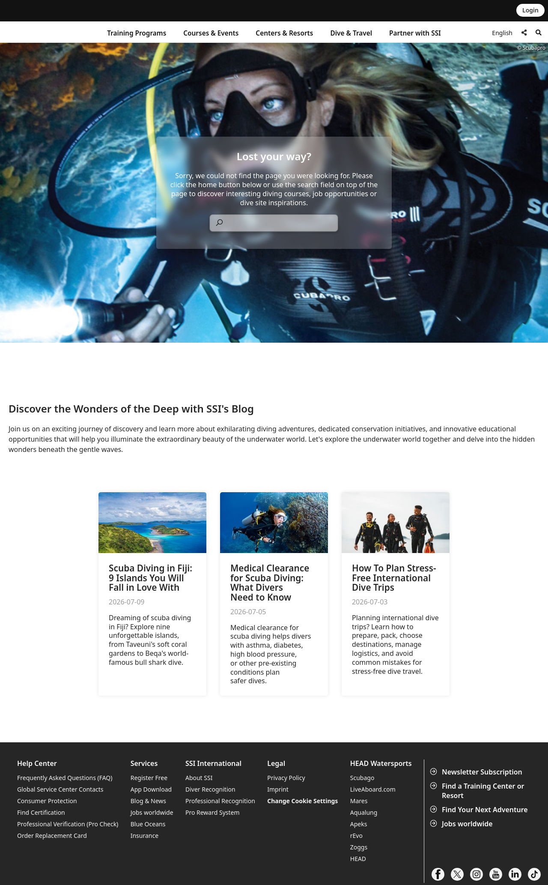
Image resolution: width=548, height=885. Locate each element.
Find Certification (41, 812)
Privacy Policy (286, 778)
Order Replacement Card (52, 835)
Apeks (358, 824)
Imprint (278, 789)
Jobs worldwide (462, 823)
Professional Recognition (220, 801)
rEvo (356, 835)
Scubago (362, 778)
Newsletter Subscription (477, 772)
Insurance (144, 835)
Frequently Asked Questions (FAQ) (65, 778)
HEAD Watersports (381, 763)
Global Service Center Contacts (60, 789)
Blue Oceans (148, 824)
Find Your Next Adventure (480, 809)
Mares (359, 801)
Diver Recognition (210, 789)
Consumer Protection (47, 801)
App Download (151, 789)
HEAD (358, 859)
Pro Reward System (212, 812)
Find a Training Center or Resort (478, 790)
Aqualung (364, 812)
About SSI (199, 778)
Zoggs (358, 847)
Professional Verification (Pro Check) (67, 824)
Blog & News (148, 801)
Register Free (149, 778)
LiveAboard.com (373, 789)
